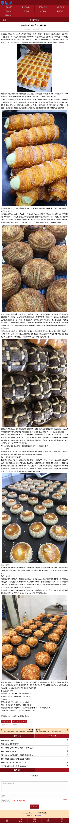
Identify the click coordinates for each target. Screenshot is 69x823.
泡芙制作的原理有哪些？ (20, 716)
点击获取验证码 (19, 801)
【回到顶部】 (39, 815)
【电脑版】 (30, 815)
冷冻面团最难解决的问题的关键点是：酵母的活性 (18, 731)
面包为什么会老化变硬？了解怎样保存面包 (48, 731)
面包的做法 (34, 20)
